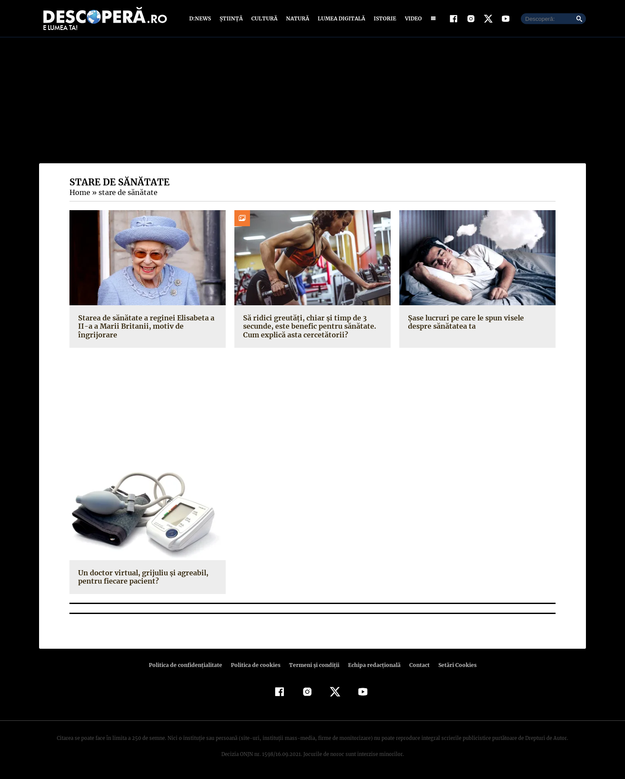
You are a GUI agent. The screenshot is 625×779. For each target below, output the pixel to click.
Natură (297, 18)
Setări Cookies (452, 665)
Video (411, 18)
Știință (231, 18)
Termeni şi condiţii (313, 665)
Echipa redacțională (371, 665)
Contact (416, 665)
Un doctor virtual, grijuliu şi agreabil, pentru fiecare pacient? (140, 576)
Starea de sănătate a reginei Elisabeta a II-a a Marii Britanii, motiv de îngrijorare (146, 322)
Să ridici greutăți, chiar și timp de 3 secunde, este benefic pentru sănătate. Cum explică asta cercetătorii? (308, 326)
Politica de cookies (256, 665)
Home (79, 192)
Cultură (264, 18)
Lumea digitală (339, 18)
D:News (201, 18)
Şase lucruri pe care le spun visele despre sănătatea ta (477, 322)
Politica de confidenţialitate (189, 665)
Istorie (383, 18)
